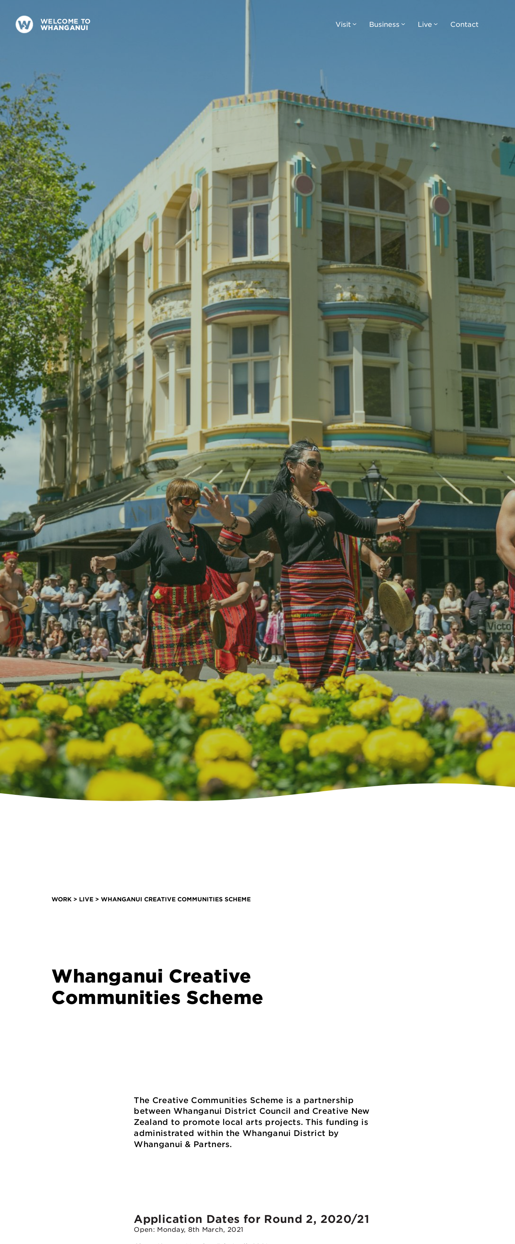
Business (387, 24)
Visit (346, 24)
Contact (464, 24)
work (62, 897)
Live (428, 24)
